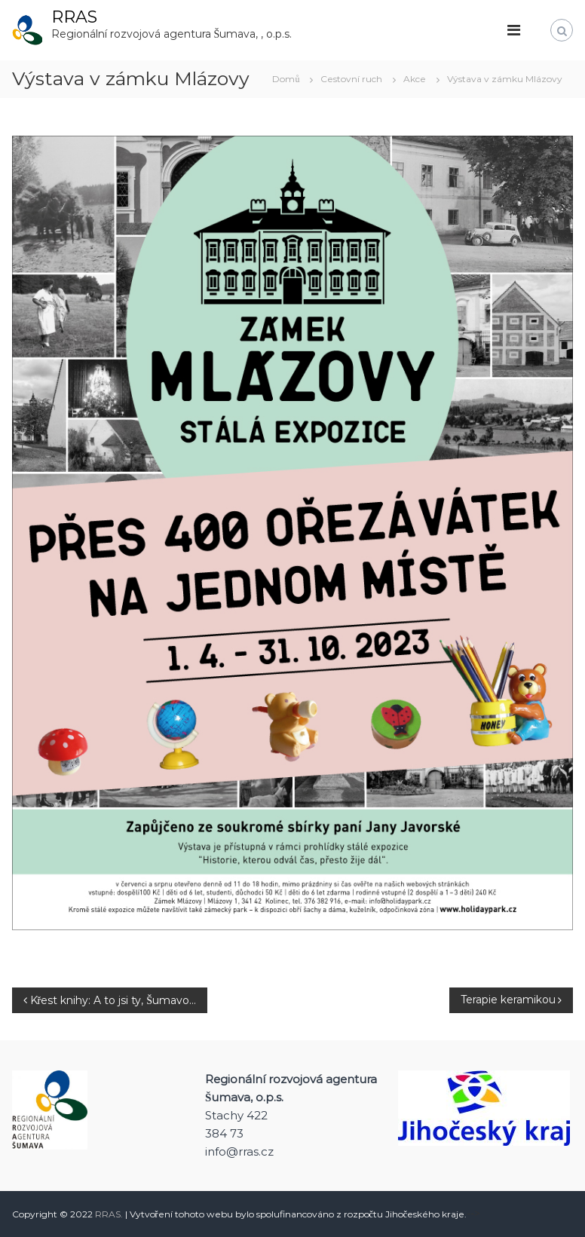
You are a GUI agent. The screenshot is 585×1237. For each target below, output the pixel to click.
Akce (414, 78)
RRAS (74, 17)
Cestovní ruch (351, 78)
